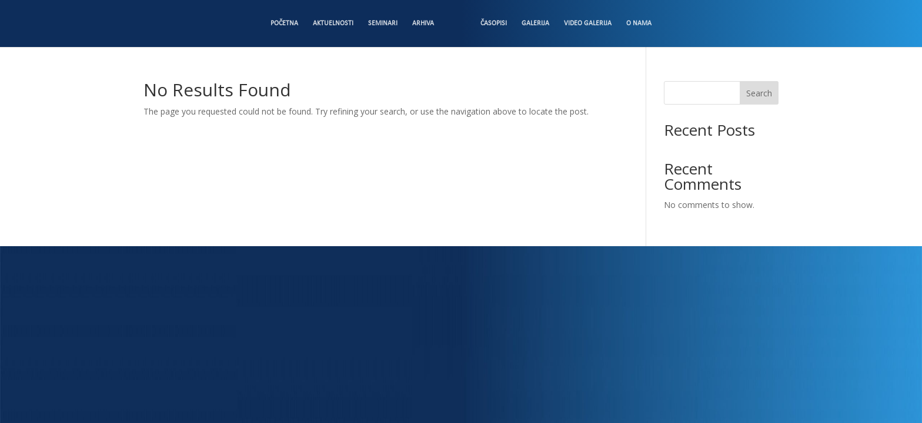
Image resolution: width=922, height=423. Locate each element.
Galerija (535, 23)
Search (759, 93)
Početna (284, 23)
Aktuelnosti (333, 23)
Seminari (382, 23)
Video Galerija (588, 23)
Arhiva (423, 23)
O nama (639, 23)
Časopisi (493, 23)
